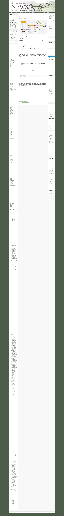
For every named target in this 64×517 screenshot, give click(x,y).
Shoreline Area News (25, 102)
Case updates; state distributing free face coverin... (14, 410)
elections (11, 88)
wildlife (11, 206)
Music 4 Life (50, 85)
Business (21, 12)
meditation (11, 131)
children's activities (12, 67)
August (12, 222)
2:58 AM (26, 75)
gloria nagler (11, 106)
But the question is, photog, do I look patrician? (13, 263)
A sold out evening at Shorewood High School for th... (13, 455)
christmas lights (12, 69)
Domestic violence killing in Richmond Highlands (13, 348)
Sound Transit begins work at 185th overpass (13, 293)
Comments (51, 193)
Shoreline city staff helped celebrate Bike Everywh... (13, 256)
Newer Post (20, 98)
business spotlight (12, 60)
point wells (11, 151)
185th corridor (11, 45)
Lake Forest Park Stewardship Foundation (51, 90)
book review (11, 57)
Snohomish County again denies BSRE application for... (14, 436)
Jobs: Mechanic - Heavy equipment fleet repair (13, 303)
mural (10, 135)
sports (10, 184)
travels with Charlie (12, 199)
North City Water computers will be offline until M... (13, 390)
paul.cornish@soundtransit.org (24, 61)
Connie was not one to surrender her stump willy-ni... (14, 227)
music (10, 137)
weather (11, 202)
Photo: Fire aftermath (13, 248)
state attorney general (12, 185)
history (11, 112)
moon (10, 133)
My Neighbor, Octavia (14, 252)
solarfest (11, 182)
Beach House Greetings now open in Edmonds (51, 25)
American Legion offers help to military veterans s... (14, 307)
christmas (11, 68)
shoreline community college (13, 175)
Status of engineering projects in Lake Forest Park (13, 362)
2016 (11, 501)
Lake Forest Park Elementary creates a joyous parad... (14, 476)
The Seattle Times (51, 183)
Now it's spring (50, 28)
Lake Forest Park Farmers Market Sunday (13, 319)
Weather (48, 12)
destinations (11, 83)
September (13, 221)
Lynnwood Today (51, 179)
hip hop (11, 111)
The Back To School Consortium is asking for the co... (13, 250)
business (11, 59)
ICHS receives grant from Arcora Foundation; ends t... (14, 430)
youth (10, 207)
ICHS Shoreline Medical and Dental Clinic (51, 132)
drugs (10, 85)
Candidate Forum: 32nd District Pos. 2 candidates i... (14, 371)
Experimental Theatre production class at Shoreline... (13, 418)
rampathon (11, 159)
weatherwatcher (12, 203)
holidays (11, 114)
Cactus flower (13, 460)
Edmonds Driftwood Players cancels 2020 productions (13, 462)
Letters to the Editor (51, 50)
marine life (11, 130)
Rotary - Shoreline (51, 93)
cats (10, 66)
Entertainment (16, 12)
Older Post (45, 98)
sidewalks (11, 179)
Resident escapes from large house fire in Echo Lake (14, 286)
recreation (11, 162)
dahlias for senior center (13, 81)
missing (11, 132)
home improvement (12, 115)
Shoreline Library (51, 114)
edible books (11, 86)
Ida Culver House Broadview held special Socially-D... (14, 376)
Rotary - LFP (50, 87)
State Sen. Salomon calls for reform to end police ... (13, 413)
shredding (11, 178)
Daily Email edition (22, 103)
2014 (11, 503)
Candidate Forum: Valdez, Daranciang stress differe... (14, 316)
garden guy (11, 103)
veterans (11, 201)
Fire (36, 12)
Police (33, 12)
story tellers (11, 187)
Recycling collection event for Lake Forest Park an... (13, 421)
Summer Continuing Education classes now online (13, 465)
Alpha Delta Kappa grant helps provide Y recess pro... (14, 444)
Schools (44, 12)
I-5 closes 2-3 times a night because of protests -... (13, 385)
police (10, 152)
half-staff (11, 108)
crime (10, 80)
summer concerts (12, 189)
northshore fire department (13, 140)
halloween (11, 109)
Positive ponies (13, 482)
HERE (38, 63)
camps (11, 61)
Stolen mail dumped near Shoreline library (13, 335)
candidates (11, 63)
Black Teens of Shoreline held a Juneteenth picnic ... (14, 330)
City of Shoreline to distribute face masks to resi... (13, 379)
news (10, 139)
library (10, 128)
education (11, 87)
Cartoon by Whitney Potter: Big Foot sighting (13, 427)
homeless (11, 116)
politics (11, 153)
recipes (11, 161)
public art (11, 157)
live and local (11, 129)
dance (10, 82)
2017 (11, 500)
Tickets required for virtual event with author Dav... (13, 275)
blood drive (11, 56)
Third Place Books (51, 116)
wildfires (11, 205)
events (11, 92)
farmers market (12, 93)
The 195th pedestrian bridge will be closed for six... (14, 327)
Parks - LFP (50, 124)
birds (10, 55)
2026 (11, 210)
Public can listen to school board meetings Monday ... (14, 351)
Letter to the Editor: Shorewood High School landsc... (13, 433)
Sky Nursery (50, 128)
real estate (11, 160)
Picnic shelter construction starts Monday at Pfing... (13, 300)
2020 (11, 217)
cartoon (11, 65)
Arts (29, 12)
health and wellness (12, 110)
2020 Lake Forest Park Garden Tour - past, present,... (14, 382)
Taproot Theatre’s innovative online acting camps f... (13, 343)
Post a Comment (21, 79)
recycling (11, 163)
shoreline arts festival (12, 174)
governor (11, 107)
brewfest (11, 58)
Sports (40, 12)
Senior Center (50, 95)
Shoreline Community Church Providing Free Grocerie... (14, 365)
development (11, 84)
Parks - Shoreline (51, 126)
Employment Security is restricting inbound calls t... (14, 241)
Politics (26, 12)
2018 (11, 499)
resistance (11, 164)
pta (10, 156)
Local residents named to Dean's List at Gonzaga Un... (14, 313)
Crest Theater (50, 57)
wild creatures (11, 204)
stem (10, 186)
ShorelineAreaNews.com (23, 101)
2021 (11, 216)
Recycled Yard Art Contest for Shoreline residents (14, 359)
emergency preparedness (13, 89)
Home (11, 12)
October (13, 220)
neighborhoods (12, 138)
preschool (11, 155)
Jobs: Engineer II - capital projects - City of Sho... (13, 340)
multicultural (11, 134)
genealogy (11, 105)
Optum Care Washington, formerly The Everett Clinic (51, 142)
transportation (27, 76)
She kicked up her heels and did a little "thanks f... (14, 487)
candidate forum (12, 62)
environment (11, 91)
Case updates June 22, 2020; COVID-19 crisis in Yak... (14, 458)
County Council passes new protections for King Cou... (14, 394)
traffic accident (11, 198)
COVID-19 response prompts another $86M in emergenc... (14, 450)
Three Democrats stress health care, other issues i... (13, 278)
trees (10, 200)
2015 (11, 502)
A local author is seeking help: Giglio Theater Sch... (14, 269)
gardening (11, 104)
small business (12, 180)
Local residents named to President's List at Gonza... (14, 310)
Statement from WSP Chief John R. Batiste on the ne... (13, 238)
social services (12, 181)
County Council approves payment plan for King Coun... (14, 424)
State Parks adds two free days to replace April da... (14, 283)
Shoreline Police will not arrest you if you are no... (14, 266)
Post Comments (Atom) (26, 99)
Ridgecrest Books (51, 112)
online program (31, 40)
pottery (11, 154)
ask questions (25, 48)
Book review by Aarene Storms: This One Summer (14, 490)
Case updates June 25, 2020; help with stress (14, 368)
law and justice (12, 127)
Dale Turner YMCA (51, 83)
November (13, 219)
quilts (10, 158)
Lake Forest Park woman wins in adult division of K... (14, 354)
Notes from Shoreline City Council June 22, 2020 (13, 447)
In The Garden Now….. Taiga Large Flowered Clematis (14, 484)
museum (11, 136)
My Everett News (51, 181)
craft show (11, 79)
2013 (11, 504)
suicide (11, 188)
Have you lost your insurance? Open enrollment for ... (13, 246)
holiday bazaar (12, 113)
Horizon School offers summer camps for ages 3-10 (13, 398)
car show (11, 64)
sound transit (11, 183)
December (13, 218)
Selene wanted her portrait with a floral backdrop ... (14, 401)
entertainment (11, 90)
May (12, 492)
